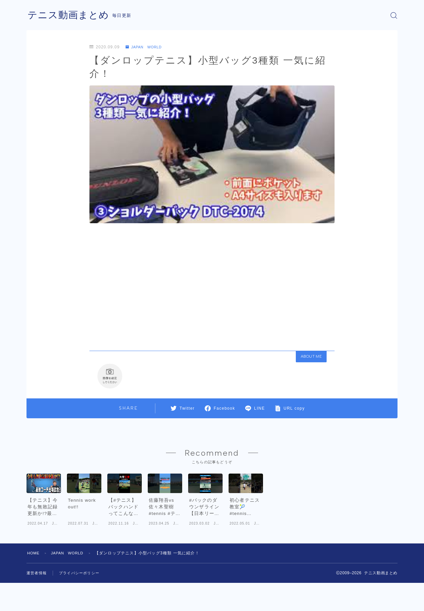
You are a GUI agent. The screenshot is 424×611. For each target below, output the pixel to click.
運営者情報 (37, 601)
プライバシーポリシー (82, 601)
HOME (34, 581)
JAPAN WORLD (146, 47)
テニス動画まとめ (69, 15)
